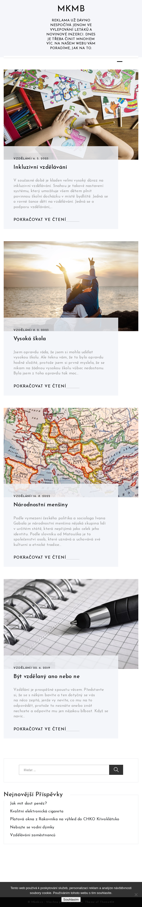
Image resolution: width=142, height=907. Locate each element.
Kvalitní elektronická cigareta (36, 811)
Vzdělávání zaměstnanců (32, 835)
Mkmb (71, 9)
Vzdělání (22, 158)
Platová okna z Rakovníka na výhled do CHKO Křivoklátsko (64, 819)
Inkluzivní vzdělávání (40, 167)
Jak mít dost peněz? (28, 804)
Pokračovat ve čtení (39, 220)
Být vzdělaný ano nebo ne (46, 677)
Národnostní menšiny (40, 505)
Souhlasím (71, 899)
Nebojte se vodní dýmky (32, 827)
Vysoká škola (29, 339)
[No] (135, 894)
